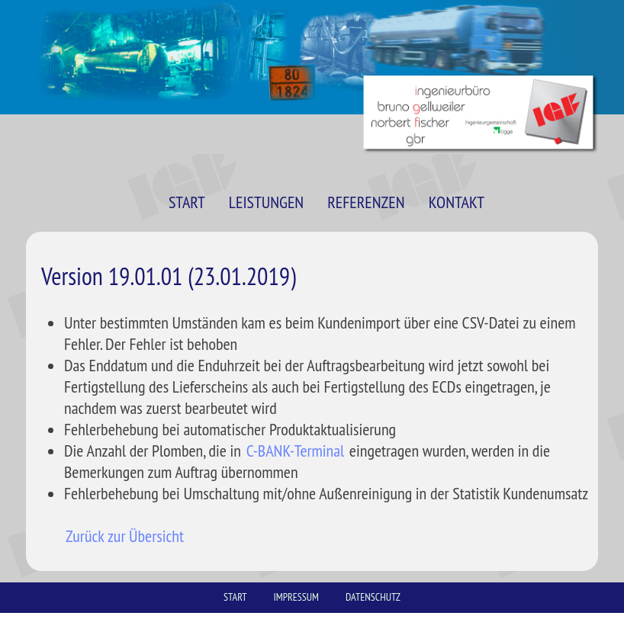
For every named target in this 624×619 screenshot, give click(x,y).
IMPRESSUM (296, 597)
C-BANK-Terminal (295, 450)
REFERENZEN (365, 202)
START (187, 202)
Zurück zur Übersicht (125, 536)
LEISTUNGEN (266, 202)
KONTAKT (456, 202)
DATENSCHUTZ (373, 597)
